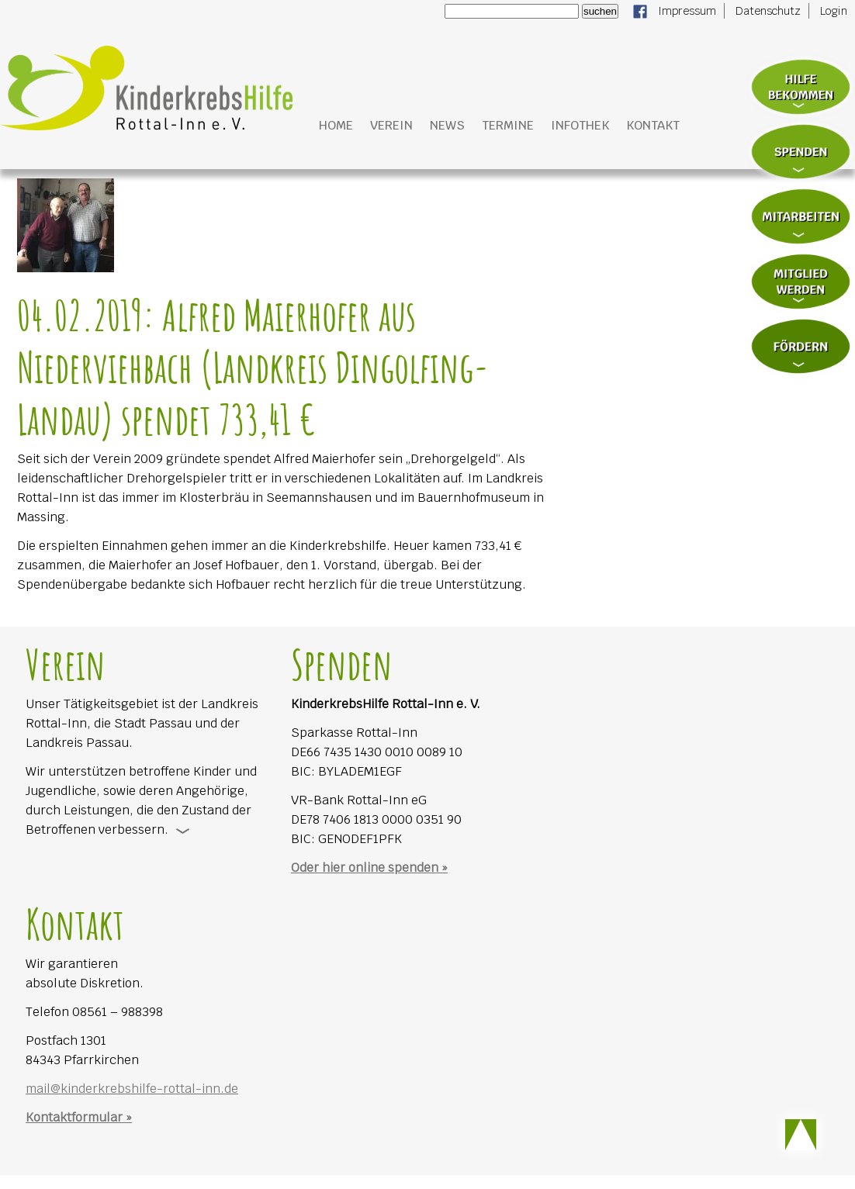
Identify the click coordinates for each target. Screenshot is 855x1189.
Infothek (580, 125)
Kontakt (653, 125)
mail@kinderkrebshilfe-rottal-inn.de (132, 1088)
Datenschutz (768, 11)
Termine (508, 125)
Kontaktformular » (79, 1117)
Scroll (800, 1134)
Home (336, 125)
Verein (391, 125)
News (447, 125)
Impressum (687, 11)
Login (833, 11)
